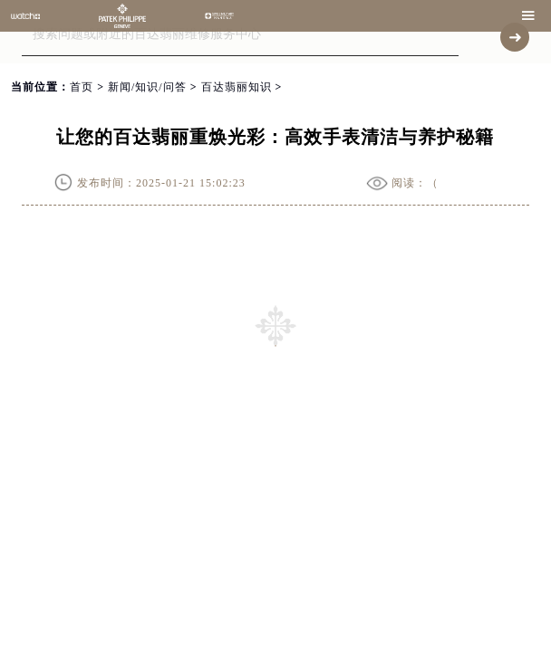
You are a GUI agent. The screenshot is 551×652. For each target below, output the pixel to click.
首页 (81, 87)
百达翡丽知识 (236, 87)
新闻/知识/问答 (147, 87)
